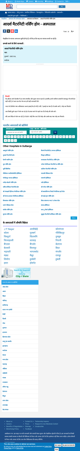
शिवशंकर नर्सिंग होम (8, 200)
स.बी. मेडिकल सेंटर (8, 205)
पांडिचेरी (5, 373)
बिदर (58, 248)
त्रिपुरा (4, 396)
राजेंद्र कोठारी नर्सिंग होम (9, 182)
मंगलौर (58, 251)
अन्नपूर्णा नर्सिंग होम (8, 150)
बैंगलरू (7, 244)
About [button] (9, 1)
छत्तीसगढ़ (5, 305)
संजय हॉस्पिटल (45, 205)
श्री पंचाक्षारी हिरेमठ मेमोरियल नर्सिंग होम (14, 191)
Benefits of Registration (14, 426)
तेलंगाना (5, 391)
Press (27, 424)
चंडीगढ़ (4, 300)
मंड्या (6, 255)
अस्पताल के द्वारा (10, 129)
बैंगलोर (33, 244)
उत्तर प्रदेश (5, 400)
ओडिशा (5, 369)
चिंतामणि (33, 236)
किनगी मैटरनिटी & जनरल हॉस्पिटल (51, 150)
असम (4, 291)
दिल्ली (4, 319)
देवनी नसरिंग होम (8, 160)
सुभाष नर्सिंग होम (8, 214)
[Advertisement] (17, 77)
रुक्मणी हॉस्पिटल (46, 178)
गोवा (4, 323)
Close (56, 449)
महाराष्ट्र (5, 364)
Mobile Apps (19, 1)
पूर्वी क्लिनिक (6, 169)
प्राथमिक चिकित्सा (30, 12)
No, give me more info (68, 445)
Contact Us (59, 1)
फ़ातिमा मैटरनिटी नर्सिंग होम (49, 169)
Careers (29, 1)
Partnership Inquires (42, 421)
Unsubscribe (39, 426)
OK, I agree (58, 445)
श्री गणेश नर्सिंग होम (46, 187)
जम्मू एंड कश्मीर (7, 341)
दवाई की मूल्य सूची (14, 16)
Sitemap (28, 426)
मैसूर (32, 255)
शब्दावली (60, 12)
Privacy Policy (7, 448)
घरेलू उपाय (20, 12)
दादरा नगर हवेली (7, 310)
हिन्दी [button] (67, 1)
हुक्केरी (33, 259)
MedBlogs (49, 1)
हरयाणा (5, 332)
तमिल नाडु (5, 387)
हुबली (58, 259)
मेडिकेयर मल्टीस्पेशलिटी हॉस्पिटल (12, 173)
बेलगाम (59, 244)
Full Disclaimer (10, 442)
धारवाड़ (33, 240)
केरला (4, 355)
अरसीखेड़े (34, 229)
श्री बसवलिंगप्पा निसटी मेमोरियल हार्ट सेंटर (53, 191)
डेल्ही (4, 314)
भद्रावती (7, 251)
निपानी (58, 240)
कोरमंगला (60, 229)
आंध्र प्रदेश (5, 287)
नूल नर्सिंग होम (7, 164)
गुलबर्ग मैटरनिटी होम (8, 155)
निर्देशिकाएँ (24, 16)
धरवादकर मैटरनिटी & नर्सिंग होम (50, 160)
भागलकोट (34, 251)
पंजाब (4, 378)
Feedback (28, 429)
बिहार (4, 296)
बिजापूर (33, 248)
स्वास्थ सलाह (12, 12)
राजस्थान (5, 382)
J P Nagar (9, 229)
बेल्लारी (7, 248)
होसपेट (33, 263)
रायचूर (58, 255)
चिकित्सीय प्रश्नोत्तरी (50, 12)
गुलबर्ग (32, 232)
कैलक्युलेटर (40, 12)
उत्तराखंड (5, 405)
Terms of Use (19, 448)
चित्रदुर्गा (7, 236)
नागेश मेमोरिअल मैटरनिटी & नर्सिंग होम (52, 164)
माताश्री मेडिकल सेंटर (47, 173)
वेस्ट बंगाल (5, 410)
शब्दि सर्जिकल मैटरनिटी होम (11, 187)
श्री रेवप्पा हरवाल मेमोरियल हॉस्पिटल (13, 196)
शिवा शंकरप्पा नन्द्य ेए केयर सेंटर (50, 200)
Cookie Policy (47, 446)
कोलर (6, 232)
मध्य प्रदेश (5, 359)
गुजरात (4, 328)
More (74, 218)
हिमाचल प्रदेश (6, 337)
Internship (39, 1)
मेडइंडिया (4, 19)
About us (9, 421)
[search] (37, 6)
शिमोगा (7, 259)
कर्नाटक (5, 350)
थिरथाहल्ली (8, 240)
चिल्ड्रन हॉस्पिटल (45, 155)
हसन (6, 263)
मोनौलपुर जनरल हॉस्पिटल (10, 178)
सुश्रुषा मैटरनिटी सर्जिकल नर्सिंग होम (51, 214)
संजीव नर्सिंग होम (8, 210)
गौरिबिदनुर (60, 232)
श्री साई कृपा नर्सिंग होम (47, 196)
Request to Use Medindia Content (46, 424)
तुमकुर (58, 236)
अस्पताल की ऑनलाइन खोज (17, 19)
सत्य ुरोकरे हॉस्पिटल (47, 210)
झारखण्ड (5, 346)
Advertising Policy (12, 429)
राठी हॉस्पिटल (45, 182)
